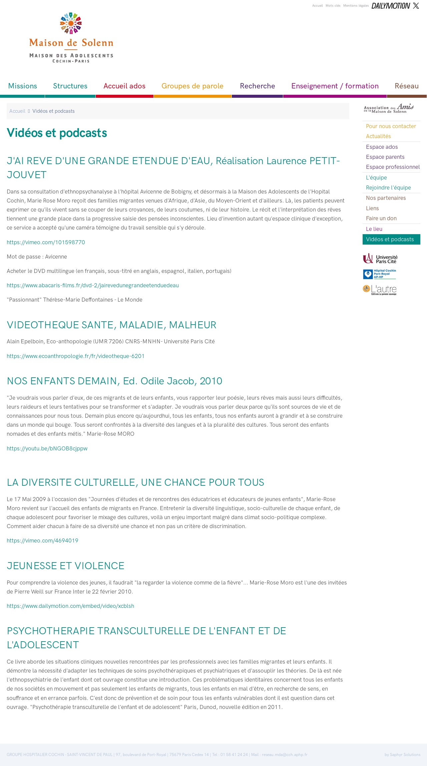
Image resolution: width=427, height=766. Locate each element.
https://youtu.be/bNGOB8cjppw (47, 448)
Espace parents (385, 156)
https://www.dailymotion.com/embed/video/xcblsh (70, 606)
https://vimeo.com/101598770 (47, 242)
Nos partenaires (386, 198)
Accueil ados (124, 85)
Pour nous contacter (391, 126)
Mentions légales (356, 6)
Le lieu (374, 229)
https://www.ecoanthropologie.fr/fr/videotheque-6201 (76, 356)
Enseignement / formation (335, 85)
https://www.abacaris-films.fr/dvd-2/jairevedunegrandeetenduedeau (93, 285)
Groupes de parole (192, 85)
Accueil (317, 6)
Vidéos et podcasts (390, 239)
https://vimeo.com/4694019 (42, 540)
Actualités (378, 136)
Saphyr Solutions (405, 754)
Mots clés (333, 6)
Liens (372, 208)
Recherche (257, 85)
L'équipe (376, 177)
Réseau (407, 85)
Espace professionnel (393, 166)
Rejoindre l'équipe (388, 187)
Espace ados (382, 146)
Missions (22, 85)
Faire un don (381, 218)
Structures (70, 85)
